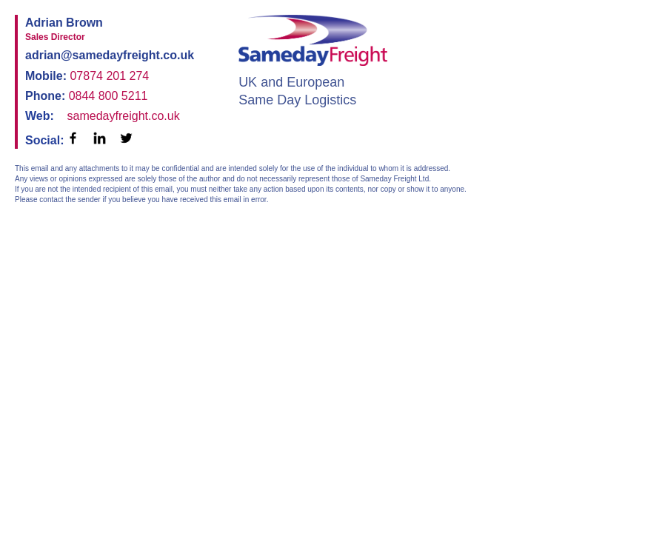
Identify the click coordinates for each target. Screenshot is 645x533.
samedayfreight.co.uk (123, 116)
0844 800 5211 (108, 96)
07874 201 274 (109, 76)
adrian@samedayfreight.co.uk (109, 55)
